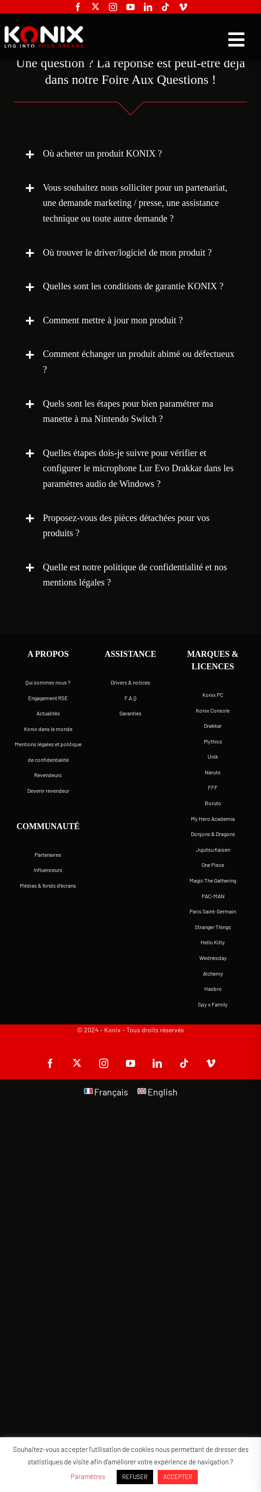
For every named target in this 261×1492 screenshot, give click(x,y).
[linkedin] (148, 7)
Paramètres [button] (88, 1476)
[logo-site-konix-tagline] (42, 29)
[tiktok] (165, 7)
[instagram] (113, 7)
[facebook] (78, 7)
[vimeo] (183, 7)
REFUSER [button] (135, 1476)
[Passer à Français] (106, 1091)
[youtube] (130, 7)
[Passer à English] (157, 1091)
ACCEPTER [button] (177, 1476)
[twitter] (95, 6)
